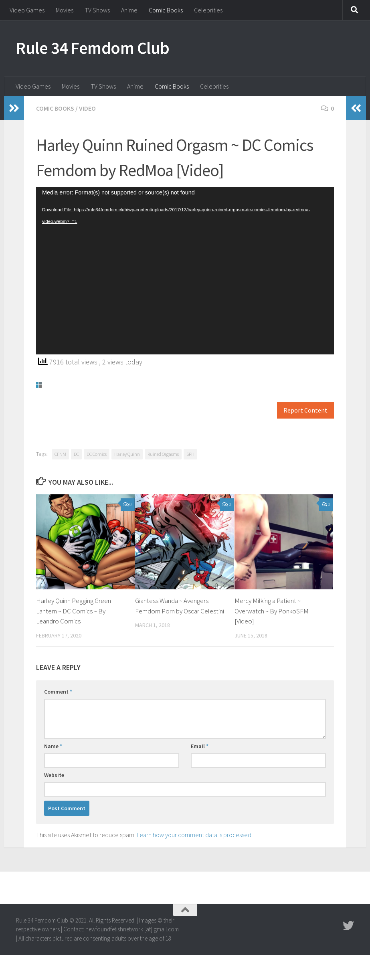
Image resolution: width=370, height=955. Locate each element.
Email (199, 746)
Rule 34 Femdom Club (93, 47)
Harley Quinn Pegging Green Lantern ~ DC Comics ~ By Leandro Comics (73, 610)
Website (54, 775)
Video (87, 108)
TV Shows (97, 10)
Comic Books (166, 10)
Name (53, 746)
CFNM (60, 454)
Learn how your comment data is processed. (195, 835)
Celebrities (208, 10)
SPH (190, 454)
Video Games (27, 10)
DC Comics (97, 454)
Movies (64, 10)
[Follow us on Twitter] (348, 925)
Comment (58, 691)
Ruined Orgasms (163, 454)
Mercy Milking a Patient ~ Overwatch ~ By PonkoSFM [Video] (272, 610)
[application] (185, 270)
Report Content (305, 410)
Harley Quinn (127, 454)
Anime (129, 10)
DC (76, 454)
